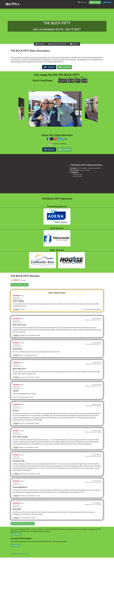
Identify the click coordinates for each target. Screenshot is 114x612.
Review (73, 44)
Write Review (16, 534)
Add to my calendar (57, 143)
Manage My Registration (57, 44)
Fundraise (96, 2)
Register (107, 2)
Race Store (82, 2)
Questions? (15, 546)
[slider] (15, 280)
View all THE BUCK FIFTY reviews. (22, 524)
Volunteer (40, 44)
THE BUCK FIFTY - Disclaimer (20, 554)
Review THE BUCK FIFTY (19, 285)
